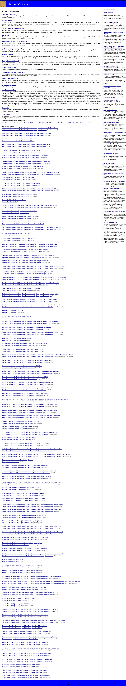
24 (49, 122)
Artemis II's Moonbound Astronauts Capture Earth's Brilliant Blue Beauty (21, 351)
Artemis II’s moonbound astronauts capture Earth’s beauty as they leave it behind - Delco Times (28, 388)
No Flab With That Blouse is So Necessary (14, 41)
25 (51, 122)
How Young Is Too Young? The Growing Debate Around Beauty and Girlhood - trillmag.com (26, 476)
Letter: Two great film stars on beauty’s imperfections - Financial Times (21, 288)
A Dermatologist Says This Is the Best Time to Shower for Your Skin (20, 550)
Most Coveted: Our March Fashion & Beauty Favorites (16, 196)
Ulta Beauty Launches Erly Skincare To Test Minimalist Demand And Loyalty (22, 329)
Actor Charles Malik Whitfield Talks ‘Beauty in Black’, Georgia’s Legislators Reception (25, 285)
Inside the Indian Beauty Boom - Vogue (12, 559)
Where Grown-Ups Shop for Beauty (11, 600)
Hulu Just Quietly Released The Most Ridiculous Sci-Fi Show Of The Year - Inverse (24, 670)
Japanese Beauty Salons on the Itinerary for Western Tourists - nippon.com (22, 570)
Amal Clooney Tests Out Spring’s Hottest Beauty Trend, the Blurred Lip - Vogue (23, 498)
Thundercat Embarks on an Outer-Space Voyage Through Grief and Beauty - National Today (27, 659)
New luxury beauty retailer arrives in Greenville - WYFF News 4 (19, 177)
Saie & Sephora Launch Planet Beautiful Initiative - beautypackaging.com (22, 487)
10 (16, 122)
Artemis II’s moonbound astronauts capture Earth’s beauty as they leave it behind (24, 390)
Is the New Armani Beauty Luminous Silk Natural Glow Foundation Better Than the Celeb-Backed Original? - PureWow (34, 277)
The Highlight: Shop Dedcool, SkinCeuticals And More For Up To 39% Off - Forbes (24, 343)
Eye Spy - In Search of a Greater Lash (13, 28)
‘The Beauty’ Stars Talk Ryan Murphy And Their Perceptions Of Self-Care (22, 628)
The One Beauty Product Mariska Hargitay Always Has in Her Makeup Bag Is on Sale (25, 578)
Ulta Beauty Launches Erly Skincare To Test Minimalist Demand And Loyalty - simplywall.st (26, 327)
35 (75, 122)
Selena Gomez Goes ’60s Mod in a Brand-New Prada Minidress (19, 379)
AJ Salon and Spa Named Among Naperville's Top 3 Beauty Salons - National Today (25, 537)
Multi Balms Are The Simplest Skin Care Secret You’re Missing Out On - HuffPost (24, 587)
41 (89, 122)
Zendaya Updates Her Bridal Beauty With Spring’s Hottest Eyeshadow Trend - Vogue (25, 222)
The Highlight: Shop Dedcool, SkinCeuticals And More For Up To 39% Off (22, 345)
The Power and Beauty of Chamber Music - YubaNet (16, 316)
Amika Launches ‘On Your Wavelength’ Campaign (15, 522)
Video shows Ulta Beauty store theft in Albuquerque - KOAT (18, 238)
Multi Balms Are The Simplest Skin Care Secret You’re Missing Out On (21, 589)
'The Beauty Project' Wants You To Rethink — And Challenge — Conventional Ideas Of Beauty (27, 622)
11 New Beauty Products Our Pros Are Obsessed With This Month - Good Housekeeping (26, 675)
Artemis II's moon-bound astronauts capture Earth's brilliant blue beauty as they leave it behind (27, 268)
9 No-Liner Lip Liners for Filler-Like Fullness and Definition (18, 141)
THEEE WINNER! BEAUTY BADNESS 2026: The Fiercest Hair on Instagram (23, 362)
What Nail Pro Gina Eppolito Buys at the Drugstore (16, 152)
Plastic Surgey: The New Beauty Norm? (13, 72)
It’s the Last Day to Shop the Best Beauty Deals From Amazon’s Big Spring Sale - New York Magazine (29, 404)
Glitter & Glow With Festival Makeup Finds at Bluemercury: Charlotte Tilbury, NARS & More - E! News (29, 299)
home (60, 682)
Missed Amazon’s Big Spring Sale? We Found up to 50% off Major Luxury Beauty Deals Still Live (28, 229)
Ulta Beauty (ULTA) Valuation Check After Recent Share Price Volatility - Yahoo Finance (26, 443)
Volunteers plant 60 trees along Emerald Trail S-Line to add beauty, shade (22, 251)
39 (84, 122)
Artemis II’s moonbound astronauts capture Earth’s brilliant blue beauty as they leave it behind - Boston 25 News (32, 332)
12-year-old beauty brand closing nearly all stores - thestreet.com (19, 211)
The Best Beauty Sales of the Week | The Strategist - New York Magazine (22, 565)
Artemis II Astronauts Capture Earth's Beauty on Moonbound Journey (21, 617)
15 (28, 122)
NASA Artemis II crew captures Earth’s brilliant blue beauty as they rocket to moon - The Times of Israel (30, 128)
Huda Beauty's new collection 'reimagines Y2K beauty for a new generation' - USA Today (26, 161)
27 (56, 122)
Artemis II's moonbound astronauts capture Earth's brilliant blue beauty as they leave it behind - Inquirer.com (31, 371)
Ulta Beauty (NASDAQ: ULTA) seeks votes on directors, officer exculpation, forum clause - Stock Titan (29, 471)
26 (54, 122)
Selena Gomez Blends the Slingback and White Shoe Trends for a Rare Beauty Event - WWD (27, 272)
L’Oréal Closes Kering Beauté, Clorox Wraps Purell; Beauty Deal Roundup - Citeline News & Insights (29, 410)
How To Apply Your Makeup (10, 78)
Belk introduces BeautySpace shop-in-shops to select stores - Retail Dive (22, 366)
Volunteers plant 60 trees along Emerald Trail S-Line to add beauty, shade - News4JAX (25, 249)
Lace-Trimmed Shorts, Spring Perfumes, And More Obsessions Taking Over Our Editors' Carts (27, 174)
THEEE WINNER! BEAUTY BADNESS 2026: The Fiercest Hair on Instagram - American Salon (28, 360)
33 (70, 122)
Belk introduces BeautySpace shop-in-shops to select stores (18, 368)
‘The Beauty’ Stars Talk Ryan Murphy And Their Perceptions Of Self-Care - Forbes (24, 626)
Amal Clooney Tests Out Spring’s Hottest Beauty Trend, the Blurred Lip (21, 500)
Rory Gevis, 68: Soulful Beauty (10, 312)
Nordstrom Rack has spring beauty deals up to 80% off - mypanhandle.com (22, 421)
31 (66, 122)
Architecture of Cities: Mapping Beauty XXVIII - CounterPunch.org (20, 426)
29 (61, 122)
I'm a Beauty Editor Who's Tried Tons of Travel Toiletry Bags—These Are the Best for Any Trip (27, 484)
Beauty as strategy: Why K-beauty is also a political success (18, 185)
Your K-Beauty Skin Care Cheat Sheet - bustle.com (16, 233)
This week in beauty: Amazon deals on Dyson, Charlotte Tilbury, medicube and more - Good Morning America (31, 321)
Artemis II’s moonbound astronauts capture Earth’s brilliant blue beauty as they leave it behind (27, 334)
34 (73, 122)
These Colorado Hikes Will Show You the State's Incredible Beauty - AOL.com (23, 493)
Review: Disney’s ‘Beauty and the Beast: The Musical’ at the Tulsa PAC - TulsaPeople (25, 642)
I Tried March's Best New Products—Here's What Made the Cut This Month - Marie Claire (26, 631)
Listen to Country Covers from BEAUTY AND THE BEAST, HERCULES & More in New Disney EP (28, 401)
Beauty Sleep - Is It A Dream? (10, 61)
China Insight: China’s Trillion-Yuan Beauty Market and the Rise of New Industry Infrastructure (27, 246)
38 (82, 122)
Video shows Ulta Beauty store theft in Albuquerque (16, 240)
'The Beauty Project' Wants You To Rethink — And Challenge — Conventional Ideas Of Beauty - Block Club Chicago (33, 620)
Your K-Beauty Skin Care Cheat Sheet (12, 235)
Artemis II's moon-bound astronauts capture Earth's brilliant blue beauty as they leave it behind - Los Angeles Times (33, 266)
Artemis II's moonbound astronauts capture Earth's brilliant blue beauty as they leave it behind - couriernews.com (32, 504)
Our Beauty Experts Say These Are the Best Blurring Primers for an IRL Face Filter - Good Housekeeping (30, 255)
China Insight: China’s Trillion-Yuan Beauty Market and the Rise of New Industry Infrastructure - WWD (29, 244)
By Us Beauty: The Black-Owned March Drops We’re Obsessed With (20, 157)
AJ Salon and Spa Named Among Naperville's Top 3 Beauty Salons (20, 539)
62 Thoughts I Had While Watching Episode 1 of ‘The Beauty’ (18, 666)
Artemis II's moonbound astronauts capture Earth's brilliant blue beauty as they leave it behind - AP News (30, 189)
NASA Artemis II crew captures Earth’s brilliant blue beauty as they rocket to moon (24, 130)
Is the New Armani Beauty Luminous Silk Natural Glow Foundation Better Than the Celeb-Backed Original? (31, 279)
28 (58, 122)
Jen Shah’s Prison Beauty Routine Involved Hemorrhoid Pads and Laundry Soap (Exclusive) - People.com (31, 415)
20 (39, 122)
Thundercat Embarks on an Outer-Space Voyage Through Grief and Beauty (22, 384)
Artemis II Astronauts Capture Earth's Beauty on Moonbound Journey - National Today (25, 615)
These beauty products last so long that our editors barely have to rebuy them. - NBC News (27, 133)
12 (21, 122)
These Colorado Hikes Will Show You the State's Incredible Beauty (20, 495)
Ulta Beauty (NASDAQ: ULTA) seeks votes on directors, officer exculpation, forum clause (26, 473)
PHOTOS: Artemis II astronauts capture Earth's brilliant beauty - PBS (20, 216)
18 (35, 122)
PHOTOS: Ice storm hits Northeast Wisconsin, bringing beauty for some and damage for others (28, 594)
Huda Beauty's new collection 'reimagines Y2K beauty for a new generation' (22, 163)
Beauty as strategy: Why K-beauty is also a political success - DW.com (21, 183)
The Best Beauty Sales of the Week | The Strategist (16, 567)
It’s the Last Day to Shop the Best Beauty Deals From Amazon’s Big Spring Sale (23, 406)
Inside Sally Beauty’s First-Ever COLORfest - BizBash (16, 338)
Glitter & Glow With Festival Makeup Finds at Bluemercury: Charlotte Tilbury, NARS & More (27, 301)
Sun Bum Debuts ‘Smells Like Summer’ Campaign (15, 545)
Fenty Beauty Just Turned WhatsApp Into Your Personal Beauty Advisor (21, 467)
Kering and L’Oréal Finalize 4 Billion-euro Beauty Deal (16, 439)
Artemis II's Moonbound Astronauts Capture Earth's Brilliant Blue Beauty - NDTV (24, 349)
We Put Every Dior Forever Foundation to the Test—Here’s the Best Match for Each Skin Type (27, 451)
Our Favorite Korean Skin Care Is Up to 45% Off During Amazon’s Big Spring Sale (24, 655)
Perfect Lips (5, 108)
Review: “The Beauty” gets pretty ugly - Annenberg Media (17, 604)
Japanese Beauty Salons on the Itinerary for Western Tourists (18, 572)
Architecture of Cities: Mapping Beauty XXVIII (14, 428)
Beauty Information (19, 4)
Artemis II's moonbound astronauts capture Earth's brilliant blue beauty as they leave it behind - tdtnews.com (31, 509)
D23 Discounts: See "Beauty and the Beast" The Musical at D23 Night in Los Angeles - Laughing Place (30, 432)
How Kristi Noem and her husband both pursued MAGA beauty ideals (21, 395)
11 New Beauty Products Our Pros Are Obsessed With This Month (20, 677)
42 (92, 122)
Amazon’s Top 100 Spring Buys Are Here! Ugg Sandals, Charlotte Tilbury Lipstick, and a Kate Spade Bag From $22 (33, 456)
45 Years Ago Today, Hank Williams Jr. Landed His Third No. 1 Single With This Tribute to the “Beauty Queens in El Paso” (35, 583)
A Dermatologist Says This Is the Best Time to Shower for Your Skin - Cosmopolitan (24, 548)
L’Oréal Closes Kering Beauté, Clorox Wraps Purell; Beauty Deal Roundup (22, 412)
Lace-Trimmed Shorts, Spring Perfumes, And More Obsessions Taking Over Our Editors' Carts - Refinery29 (31, 172)
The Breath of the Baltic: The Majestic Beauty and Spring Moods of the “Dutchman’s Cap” (26, 650)
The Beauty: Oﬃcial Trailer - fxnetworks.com (14, 200)
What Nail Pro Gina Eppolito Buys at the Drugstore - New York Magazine (21, 150)
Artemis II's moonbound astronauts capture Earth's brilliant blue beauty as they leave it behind (27, 191)
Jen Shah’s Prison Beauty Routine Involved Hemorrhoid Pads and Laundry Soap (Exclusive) (27, 417)
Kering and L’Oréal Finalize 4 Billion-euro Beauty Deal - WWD (19, 438)
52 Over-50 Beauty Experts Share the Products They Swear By (19, 168)
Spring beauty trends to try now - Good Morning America (17, 460)
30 (63, 122)
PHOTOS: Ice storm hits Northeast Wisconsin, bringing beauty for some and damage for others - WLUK (30, 592)
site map (65, 682)
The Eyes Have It (7, 20)
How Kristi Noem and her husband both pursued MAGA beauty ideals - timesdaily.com (25, 393)
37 (80, 122)
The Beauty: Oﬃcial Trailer (9, 202)
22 (44, 122)
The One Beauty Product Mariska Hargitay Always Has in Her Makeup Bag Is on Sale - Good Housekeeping (31, 576)
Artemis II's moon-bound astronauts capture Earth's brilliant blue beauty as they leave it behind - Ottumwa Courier (33, 554)
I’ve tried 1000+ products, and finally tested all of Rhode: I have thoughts (21, 262)
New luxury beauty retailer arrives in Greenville (14, 179)
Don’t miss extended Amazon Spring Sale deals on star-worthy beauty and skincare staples (27, 296)
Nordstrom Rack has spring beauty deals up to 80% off (17, 423)
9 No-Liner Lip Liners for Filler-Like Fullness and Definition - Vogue (20, 139)
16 (30, 122)
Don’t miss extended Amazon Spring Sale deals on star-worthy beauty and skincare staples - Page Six (30, 294)
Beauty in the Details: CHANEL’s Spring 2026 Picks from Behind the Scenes (22, 207)
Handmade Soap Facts (8, 14)
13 (23, 122)
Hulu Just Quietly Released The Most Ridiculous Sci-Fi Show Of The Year (22, 672)
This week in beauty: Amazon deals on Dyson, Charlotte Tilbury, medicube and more (25, 323)
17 (32, 122)
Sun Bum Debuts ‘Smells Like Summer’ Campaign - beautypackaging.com (22, 543)
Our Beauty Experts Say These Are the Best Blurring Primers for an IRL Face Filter (24, 257)
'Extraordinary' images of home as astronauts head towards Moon (20, 639)
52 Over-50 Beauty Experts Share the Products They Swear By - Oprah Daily (23, 166)
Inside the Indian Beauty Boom (10, 561)
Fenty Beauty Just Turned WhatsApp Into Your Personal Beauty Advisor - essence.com (25, 465)
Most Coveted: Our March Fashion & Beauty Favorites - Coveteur (20, 194)
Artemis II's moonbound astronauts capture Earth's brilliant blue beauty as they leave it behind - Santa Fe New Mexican (34, 305)
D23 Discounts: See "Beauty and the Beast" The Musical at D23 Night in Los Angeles (25, 434)
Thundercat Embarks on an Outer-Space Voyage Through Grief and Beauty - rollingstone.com (27, 382)
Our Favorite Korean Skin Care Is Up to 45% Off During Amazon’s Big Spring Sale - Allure (26, 653)
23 (47, 122)
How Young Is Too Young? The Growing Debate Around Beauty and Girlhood (23, 478)
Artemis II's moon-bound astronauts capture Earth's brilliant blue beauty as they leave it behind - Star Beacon (31, 526)
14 (25, 122)
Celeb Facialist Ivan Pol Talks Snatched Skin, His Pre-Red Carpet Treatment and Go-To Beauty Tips (29, 534)
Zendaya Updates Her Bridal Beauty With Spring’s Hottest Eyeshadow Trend (23, 224)
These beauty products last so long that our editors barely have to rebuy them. (23, 135)
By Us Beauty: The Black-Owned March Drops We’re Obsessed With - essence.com (25, 155)
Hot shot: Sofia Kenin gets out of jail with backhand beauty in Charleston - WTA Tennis (25, 515)
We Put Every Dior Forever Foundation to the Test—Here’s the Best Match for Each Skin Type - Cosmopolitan (32, 449)
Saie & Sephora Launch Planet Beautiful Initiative (15, 489)
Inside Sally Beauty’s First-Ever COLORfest (14, 340)
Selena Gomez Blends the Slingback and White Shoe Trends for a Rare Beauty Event (25, 274)
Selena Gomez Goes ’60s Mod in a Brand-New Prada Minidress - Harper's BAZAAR (25, 377)
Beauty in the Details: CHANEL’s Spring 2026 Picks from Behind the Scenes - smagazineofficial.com (29, 205)
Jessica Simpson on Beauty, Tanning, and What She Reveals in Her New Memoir (24, 146)
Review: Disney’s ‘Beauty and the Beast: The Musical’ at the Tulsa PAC (21, 644)
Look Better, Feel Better (9, 85)
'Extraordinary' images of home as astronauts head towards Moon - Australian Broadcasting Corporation (30, 637)
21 (42, 122)
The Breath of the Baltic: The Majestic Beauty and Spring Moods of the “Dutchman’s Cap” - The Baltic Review (31, 648)
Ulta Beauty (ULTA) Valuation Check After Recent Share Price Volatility (21, 445)
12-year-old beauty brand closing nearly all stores (15, 213)
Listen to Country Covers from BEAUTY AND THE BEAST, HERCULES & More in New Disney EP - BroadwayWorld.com (35, 399)
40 (87, 122)
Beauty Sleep (6, 114)
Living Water (5, 35)
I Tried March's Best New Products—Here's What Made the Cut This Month (22, 633)
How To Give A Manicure (9, 90)
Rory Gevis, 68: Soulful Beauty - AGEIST (13, 310)
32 (68, 122)
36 (77, 122)
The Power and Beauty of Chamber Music (13, 318)
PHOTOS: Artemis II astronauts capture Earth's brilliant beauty (19, 218)
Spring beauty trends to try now (10, 462)
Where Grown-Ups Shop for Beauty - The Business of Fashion (19, 598)
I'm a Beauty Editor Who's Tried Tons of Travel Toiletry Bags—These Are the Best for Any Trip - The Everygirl (31, 482)
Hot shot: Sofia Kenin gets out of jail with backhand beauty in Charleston (21, 517)
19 (37, 122)
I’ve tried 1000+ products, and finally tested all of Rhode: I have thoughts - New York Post (26, 260)
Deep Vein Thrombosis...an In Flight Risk (14, 48)
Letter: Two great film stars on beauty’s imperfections (16, 290)
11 (18, 122)
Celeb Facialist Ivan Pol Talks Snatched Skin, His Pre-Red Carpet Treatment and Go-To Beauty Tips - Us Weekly (32, 532)
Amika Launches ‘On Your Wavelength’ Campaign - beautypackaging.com (22, 521)
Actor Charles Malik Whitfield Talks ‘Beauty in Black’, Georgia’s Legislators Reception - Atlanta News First (30, 283)
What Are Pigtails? (7, 54)
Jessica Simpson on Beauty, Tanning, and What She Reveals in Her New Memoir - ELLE (26, 144)
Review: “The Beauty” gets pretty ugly (12, 605)
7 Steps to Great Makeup (9, 67)
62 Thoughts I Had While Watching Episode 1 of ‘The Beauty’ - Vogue (21, 664)
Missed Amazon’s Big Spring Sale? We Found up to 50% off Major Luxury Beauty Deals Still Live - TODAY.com (32, 227)
